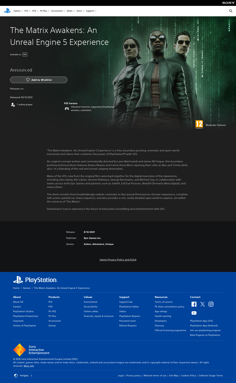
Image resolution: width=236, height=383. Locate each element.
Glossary (159, 325)
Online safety (91, 311)
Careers (17, 306)
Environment (90, 301)
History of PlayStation (24, 325)
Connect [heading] (195, 297)
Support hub (126, 301)
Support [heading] (124, 297)
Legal (121, 375)
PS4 (34, 11)
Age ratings (161, 311)
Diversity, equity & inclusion (99, 316)
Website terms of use (154, 375)
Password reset (127, 320)
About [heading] (17, 297)
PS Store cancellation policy (169, 306)
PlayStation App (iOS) (201, 320)
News (69, 11)
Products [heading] (54, 297)
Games (17, 11)
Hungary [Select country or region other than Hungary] (23, 375)
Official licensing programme (170, 330)
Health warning (163, 316)
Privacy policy (133, 375)
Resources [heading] (161, 297)
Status (122, 311)
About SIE (18, 301)
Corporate (18, 320)
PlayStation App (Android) (204, 325)
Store (79, 11)
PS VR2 (52, 311)
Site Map (173, 375)
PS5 (26, 11)
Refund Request (127, 325)
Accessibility (90, 306)
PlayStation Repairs (129, 316)
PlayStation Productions (25, 316)
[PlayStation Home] (7, 11)
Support (90, 11)
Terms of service (163, 301)
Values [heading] (88, 297)
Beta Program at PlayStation (205, 335)
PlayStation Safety (129, 306)
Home (16, 288)
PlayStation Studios (23, 311)
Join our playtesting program (205, 330)
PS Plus (43, 11)
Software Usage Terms (211, 375)
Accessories (57, 11)
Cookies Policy (188, 375)
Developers (161, 320)
